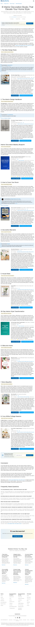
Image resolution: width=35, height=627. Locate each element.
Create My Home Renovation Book (26, 95)
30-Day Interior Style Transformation (12, 311)
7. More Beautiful (6, 382)
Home (2, 595)
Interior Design (12, 3)
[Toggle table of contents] (12, 18)
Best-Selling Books (3, 602)
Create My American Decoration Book (26, 412)
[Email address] (20, 455)
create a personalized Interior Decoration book (17, 479)
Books (2, 3)
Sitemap (2, 605)
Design (32, 78)
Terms (28, 603)
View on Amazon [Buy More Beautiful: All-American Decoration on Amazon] (15, 412)
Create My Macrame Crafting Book (26, 269)
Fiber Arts (30, 251)
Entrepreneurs (11, 596)
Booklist (8, 243)
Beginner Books (3, 603)
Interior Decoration (21, 160)
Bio (33, 77)
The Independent (10, 114)
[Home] (5, 1)
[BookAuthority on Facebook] (17, 617)
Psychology (20, 596)
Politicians (10, 603)
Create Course (30, 23)
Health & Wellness (21, 603)
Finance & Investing (21, 598)
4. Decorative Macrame (8, 230)
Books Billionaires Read (13, 606)
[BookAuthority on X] (15, 617)
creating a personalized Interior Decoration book (23, 45)
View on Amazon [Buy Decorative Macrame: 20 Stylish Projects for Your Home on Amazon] (15, 269)
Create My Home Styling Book (25, 140)
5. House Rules (5, 273)
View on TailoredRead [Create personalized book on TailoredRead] (16, 178)
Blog (27, 600)
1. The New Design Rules (9, 50)
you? (31, 77)
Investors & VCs (11, 601)
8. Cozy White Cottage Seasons (11, 416)
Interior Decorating (32, 210)
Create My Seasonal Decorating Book (26, 448)
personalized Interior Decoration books (14, 523)
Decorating (29, 78)
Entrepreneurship (20, 606)
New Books (2, 600)
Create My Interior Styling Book (27, 341)
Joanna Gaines (9, 65)
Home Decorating (24, 78)
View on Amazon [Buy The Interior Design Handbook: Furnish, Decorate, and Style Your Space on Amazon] (15, 140)
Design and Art (6, 3)
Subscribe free (30, 455)
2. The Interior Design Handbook (11, 99)
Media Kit (28, 602)
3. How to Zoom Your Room (10, 182)
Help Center (29, 597)
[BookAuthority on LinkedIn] (19, 617)
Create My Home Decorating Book (26, 307)
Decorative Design (20, 251)
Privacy (28, 605)
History (19, 601)
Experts (2, 597)
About (17, 324)
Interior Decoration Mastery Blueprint (13, 144)
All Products (17, 620)
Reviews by (6, 118)
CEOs (10, 598)
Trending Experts (12, 608)
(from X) (16, 203)
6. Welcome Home (7, 345)
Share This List (17, 536)
